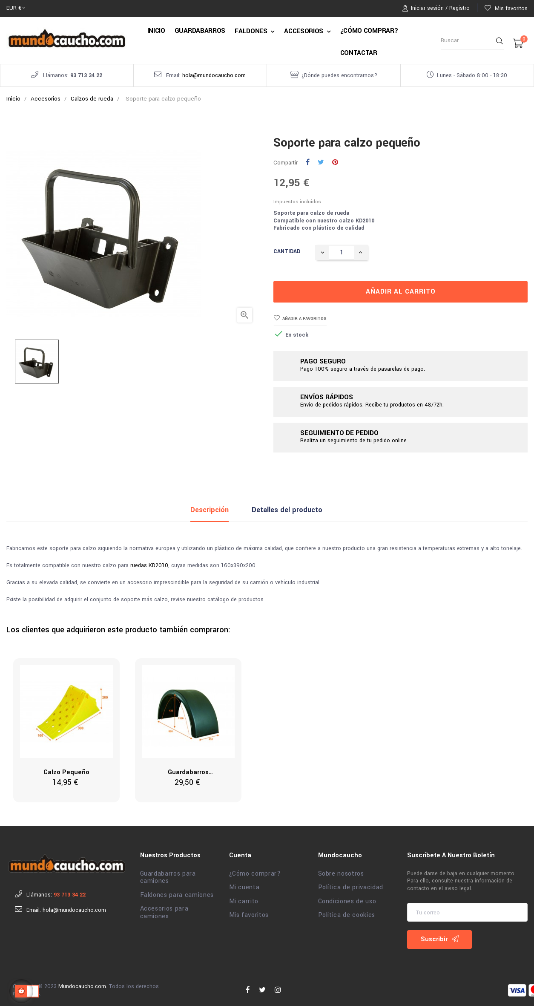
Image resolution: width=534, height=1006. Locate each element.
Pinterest (335, 160)
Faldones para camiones (177, 892)
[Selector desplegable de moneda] (15, 8)
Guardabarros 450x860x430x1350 (188, 771)
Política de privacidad (350, 885)
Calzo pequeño (66, 770)
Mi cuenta (244, 885)
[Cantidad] (341, 249)
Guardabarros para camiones (168, 875)
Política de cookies (346, 913)
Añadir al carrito (401, 289)
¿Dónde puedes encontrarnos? (339, 75)
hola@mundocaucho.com (214, 75)
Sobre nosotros (341, 871)
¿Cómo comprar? (255, 871)
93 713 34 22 (86, 75)
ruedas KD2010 (149, 563)
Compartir (308, 160)
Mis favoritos (249, 913)
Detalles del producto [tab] (287, 507)
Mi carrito (244, 899)
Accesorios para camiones (164, 910)
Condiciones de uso (347, 899)
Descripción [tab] (209, 507)
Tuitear (321, 160)
